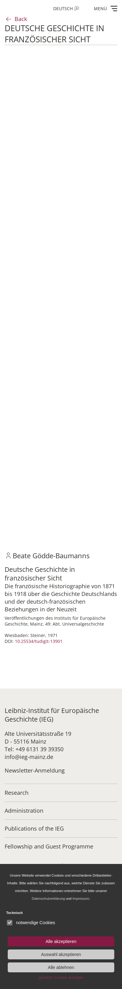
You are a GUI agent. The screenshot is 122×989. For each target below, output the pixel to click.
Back (21, 19)
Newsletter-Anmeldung (35, 770)
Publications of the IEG (34, 828)
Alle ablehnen (61, 967)
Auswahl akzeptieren (61, 954)
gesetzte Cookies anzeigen (61, 977)
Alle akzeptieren (61, 941)
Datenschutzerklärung (48, 898)
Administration (24, 810)
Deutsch (63, 8)
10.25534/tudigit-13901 (39, 641)
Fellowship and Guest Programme (49, 846)
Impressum (80, 898)
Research (16, 792)
